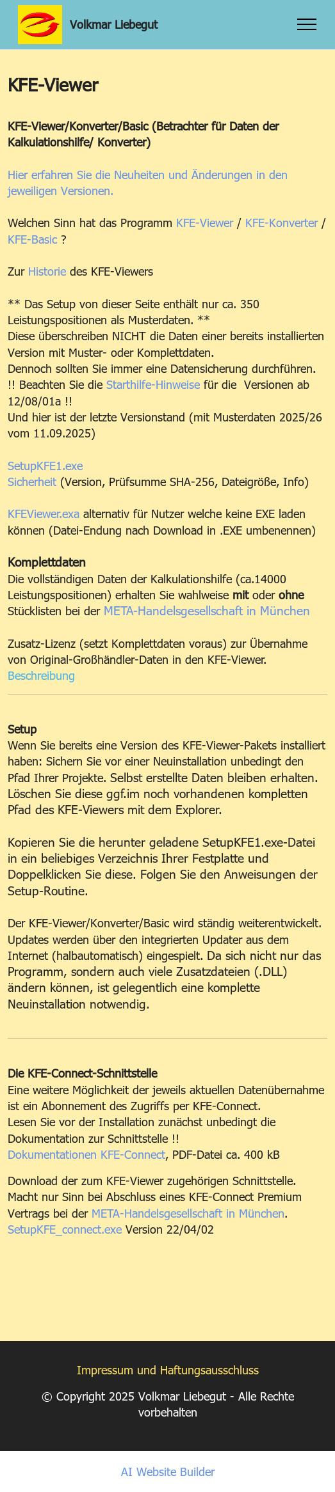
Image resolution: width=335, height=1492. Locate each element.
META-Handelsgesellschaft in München (207, 610)
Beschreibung (41, 675)
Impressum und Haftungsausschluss (168, 1369)
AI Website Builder (168, 1471)
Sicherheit (32, 481)
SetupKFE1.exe (45, 465)
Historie (47, 270)
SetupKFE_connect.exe (65, 1228)
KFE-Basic (32, 239)
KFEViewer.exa (43, 513)
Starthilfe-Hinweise (153, 384)
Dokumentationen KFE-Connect (86, 1154)
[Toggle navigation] (307, 24)
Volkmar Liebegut (114, 24)
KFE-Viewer (204, 222)
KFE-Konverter (281, 222)
